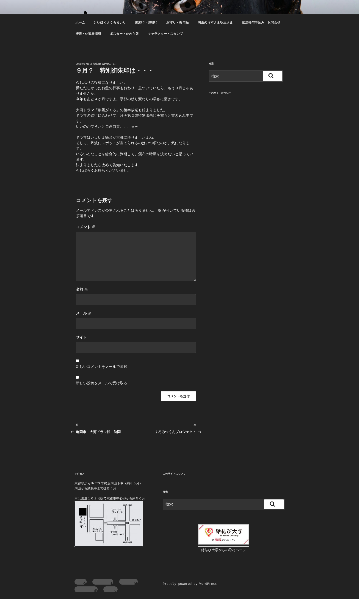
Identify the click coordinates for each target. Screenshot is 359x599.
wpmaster (109, 63)
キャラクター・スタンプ (165, 33)
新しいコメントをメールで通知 (101, 367)
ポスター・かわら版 (124, 33)
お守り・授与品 (177, 22)
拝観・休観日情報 (88, 33)
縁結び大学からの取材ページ (223, 550)
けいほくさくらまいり (110, 22)
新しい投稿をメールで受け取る (101, 383)
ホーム (80, 22)
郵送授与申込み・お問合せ (261, 22)
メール (83, 313)
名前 (82, 289)
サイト (81, 337)
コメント (85, 227)
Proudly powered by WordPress (190, 583)
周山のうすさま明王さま (215, 22)
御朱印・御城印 (146, 22)
